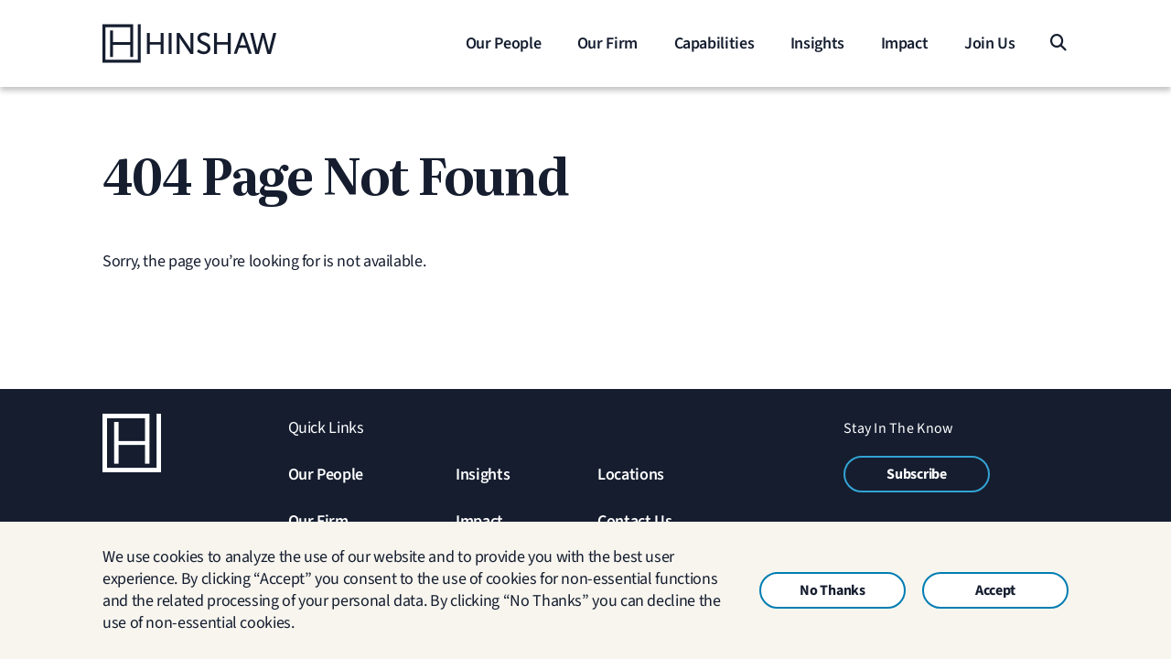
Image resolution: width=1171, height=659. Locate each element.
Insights (483, 474)
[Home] (216, 43)
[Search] (1057, 43)
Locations (630, 474)
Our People (325, 474)
